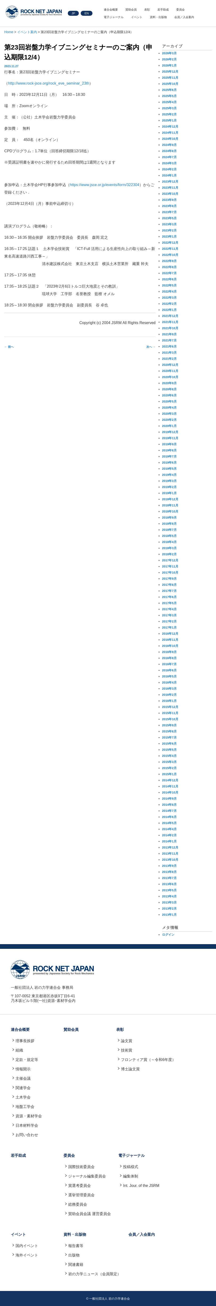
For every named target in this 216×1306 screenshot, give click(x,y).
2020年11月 (170, 371)
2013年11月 (170, 853)
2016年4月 (169, 682)
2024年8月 (169, 151)
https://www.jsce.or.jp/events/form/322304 (104, 185)
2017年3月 (169, 615)
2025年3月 (169, 108)
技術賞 (126, 1050)
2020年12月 (170, 365)
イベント (136, 17)
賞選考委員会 (79, 1186)
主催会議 (23, 1078)
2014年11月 (170, 786)
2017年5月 (169, 603)
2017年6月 (169, 597)
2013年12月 (170, 847)
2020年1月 (169, 426)
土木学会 (23, 1097)
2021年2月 (169, 358)
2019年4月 (169, 475)
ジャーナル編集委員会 (87, 1176)
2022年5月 (169, 285)
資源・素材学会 (29, 1116)
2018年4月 (169, 542)
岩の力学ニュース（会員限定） (94, 1274)
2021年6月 (169, 346)
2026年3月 (169, 53)
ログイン (168, 934)
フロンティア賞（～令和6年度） (148, 1060)
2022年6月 (169, 279)
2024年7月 (169, 157)
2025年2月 (169, 114)
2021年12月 (170, 316)
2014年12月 (170, 780)
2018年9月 (169, 517)
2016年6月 (169, 670)
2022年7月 (169, 273)
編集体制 (130, 1176)
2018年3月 (169, 548)
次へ (151, 346)
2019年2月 (169, 487)
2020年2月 (169, 420)
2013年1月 (169, 914)
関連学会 (23, 1088)
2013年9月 (169, 866)
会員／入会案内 (184, 17)
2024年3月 (169, 163)
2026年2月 (169, 59)
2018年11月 (170, 505)
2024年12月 (170, 126)
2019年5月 (169, 468)
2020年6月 (169, 395)
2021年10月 (170, 328)
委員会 (180, 9)
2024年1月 (169, 175)
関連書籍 (75, 1265)
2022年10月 (170, 255)
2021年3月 (169, 352)
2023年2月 (169, 230)
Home (8, 32)
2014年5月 (169, 823)
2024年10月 (170, 139)
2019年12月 (170, 432)
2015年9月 (169, 725)
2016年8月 (169, 658)
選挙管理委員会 (81, 1195)
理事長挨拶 (25, 1041)
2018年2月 (169, 554)
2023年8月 (169, 206)
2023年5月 (169, 218)
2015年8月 (169, 731)
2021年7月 (169, 340)
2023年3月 (169, 224)
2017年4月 (169, 609)
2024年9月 (169, 145)
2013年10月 (170, 859)
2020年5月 (169, 401)
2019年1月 (169, 493)
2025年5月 (169, 96)
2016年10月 (170, 646)
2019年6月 (169, 462)
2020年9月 (169, 383)
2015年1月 (169, 774)
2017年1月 (169, 627)
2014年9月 (169, 798)
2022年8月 (169, 267)
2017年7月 (169, 591)
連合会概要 (111, 9)
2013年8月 (169, 872)
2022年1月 (169, 310)
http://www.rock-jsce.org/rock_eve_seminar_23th (48, 83)
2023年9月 (169, 200)
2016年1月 (169, 701)
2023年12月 (170, 181)
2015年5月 (169, 749)
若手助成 (163, 9)
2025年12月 (170, 71)
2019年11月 (170, 438)
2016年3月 (169, 688)
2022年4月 (169, 291)
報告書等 (75, 1246)
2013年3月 (169, 902)
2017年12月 (170, 560)
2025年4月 (169, 102)
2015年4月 (169, 756)
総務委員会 (77, 1204)
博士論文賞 (130, 1069)
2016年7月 (169, 664)
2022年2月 (169, 303)
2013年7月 (169, 878)
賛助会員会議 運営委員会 (89, 1214)
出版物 (74, 1255)
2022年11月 (170, 248)
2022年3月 (169, 297)
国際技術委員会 (81, 1167)
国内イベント (27, 1246)
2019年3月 (169, 481)
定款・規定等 (27, 1060)
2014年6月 (169, 817)
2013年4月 (169, 896)
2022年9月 (169, 261)
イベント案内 (27, 32)
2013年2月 (169, 908)
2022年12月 (170, 242)
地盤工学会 (25, 1107)
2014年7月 (169, 811)
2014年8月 (169, 804)
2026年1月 (169, 65)
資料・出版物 (158, 17)
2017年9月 (169, 578)
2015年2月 (169, 768)
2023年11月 (170, 187)
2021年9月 (169, 334)
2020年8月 (169, 389)
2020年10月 (170, 377)
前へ (8, 346)
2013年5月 (169, 890)
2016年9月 (169, 652)
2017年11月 (170, 566)
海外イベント (27, 1255)
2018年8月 (169, 523)
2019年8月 (169, 450)
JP (73, 13)
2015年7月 (169, 737)
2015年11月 (170, 713)
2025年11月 (170, 77)
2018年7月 (169, 530)
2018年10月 (170, 511)
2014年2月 (169, 835)
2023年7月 (169, 212)
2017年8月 (169, 585)
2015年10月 (170, 719)
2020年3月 (169, 413)
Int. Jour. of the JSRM (141, 1186)
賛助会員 (131, 9)
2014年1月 (169, 841)
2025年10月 (170, 84)
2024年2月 (169, 169)
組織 (19, 1050)
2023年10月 (170, 194)
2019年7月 (169, 456)
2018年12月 (170, 499)
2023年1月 (169, 236)
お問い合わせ (27, 1135)
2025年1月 (169, 120)
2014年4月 (169, 829)
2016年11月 (170, 639)
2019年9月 (169, 444)
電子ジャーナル (114, 17)
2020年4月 (169, 407)
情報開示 (23, 1069)
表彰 (147, 9)
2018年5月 (169, 536)
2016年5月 (169, 676)
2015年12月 (170, 707)
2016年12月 (170, 633)
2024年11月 (170, 132)
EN (86, 13)
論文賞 (126, 1041)
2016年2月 (169, 694)
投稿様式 (130, 1167)
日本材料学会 (27, 1125)
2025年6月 (169, 90)
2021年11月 (170, 322)
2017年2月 (169, 621)
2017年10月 (170, 572)
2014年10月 (170, 792)
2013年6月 (169, 884)
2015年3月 (169, 762)
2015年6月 (169, 743)
